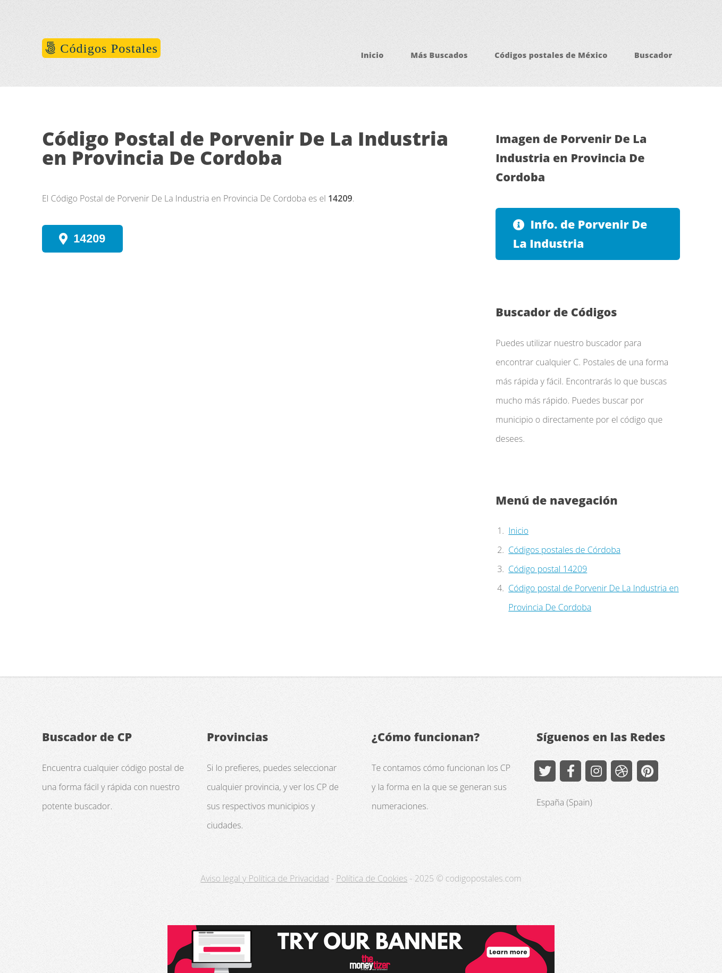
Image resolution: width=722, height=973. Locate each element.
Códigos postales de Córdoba (564, 550)
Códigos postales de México (550, 55)
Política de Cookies (371, 878)
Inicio (372, 55)
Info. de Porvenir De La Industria (580, 233)
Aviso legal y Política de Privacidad (264, 878)
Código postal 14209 (547, 569)
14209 (89, 238)
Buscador (653, 55)
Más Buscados (439, 55)
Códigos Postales (107, 48)
